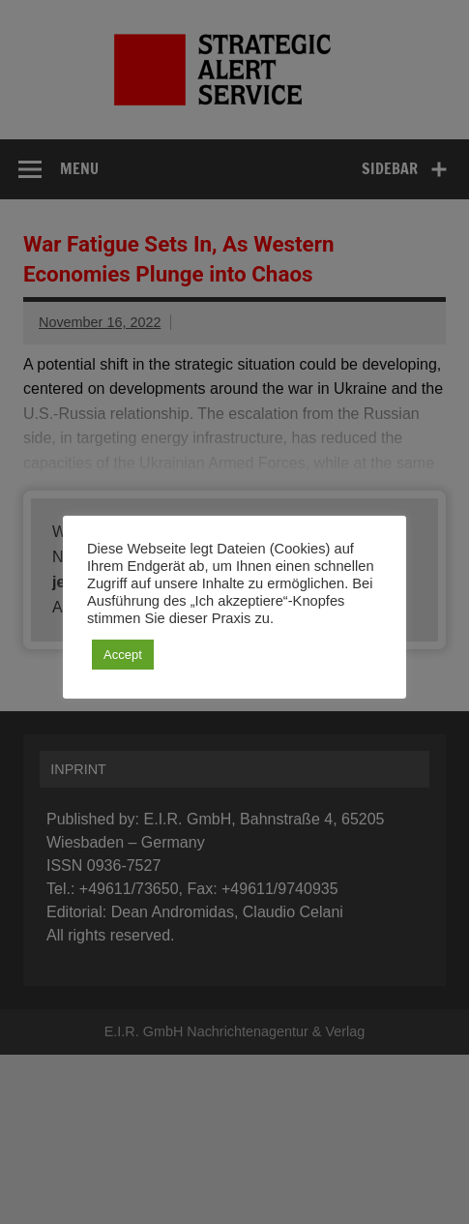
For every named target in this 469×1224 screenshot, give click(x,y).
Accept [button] (122, 654)
